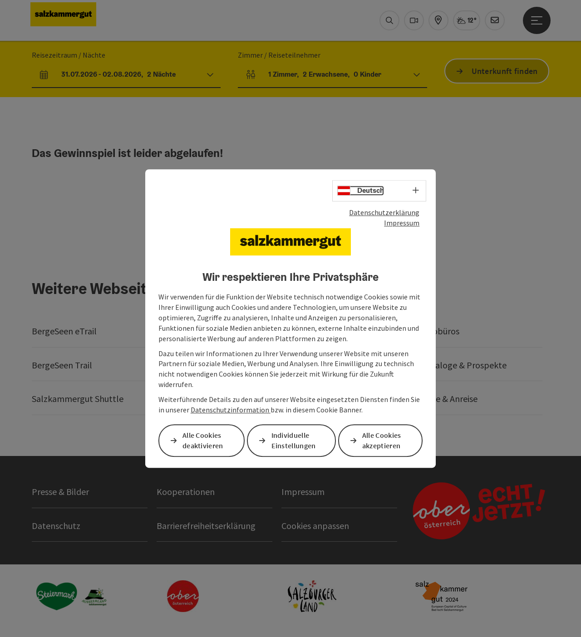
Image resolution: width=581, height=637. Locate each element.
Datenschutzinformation (231, 409)
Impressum (401, 222)
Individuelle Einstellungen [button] (293, 440)
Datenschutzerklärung (384, 212)
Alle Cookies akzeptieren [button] (381, 440)
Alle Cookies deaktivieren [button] (202, 440)
